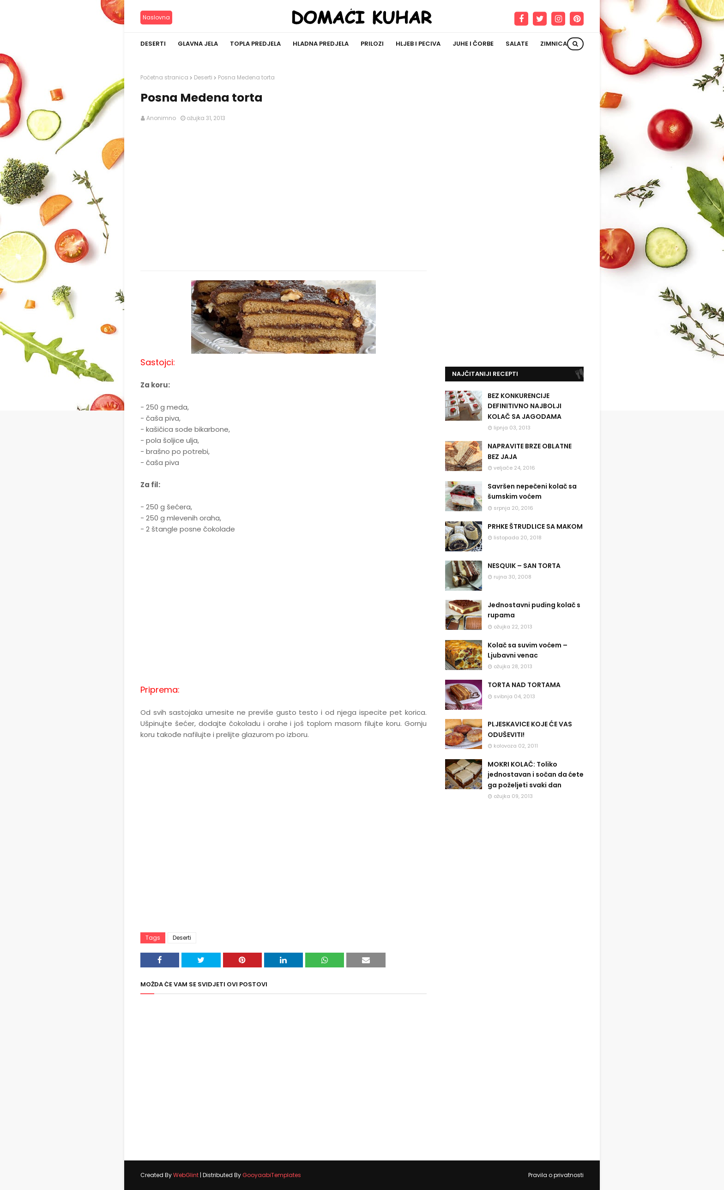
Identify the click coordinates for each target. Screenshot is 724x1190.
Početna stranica (164, 77)
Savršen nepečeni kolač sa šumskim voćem (532, 491)
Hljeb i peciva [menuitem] (418, 43)
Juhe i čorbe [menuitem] (473, 43)
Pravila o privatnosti (556, 1175)
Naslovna (156, 17)
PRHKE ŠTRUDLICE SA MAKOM (535, 526)
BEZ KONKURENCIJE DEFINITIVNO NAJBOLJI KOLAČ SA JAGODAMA (524, 406)
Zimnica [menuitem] (553, 43)
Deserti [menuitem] (153, 43)
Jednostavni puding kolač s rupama (534, 610)
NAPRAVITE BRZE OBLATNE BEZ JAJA (530, 451)
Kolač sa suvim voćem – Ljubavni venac (527, 650)
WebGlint (186, 1175)
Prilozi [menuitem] (372, 43)
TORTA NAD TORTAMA (524, 684)
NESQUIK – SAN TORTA (524, 565)
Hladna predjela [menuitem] (321, 43)
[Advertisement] (283, 196)
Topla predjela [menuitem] (255, 43)
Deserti (203, 77)
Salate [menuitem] (517, 43)
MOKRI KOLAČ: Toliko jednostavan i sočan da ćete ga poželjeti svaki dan (536, 775)
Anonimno (161, 118)
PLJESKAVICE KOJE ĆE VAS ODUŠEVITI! (530, 729)
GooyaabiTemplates (271, 1175)
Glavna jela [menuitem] (198, 43)
